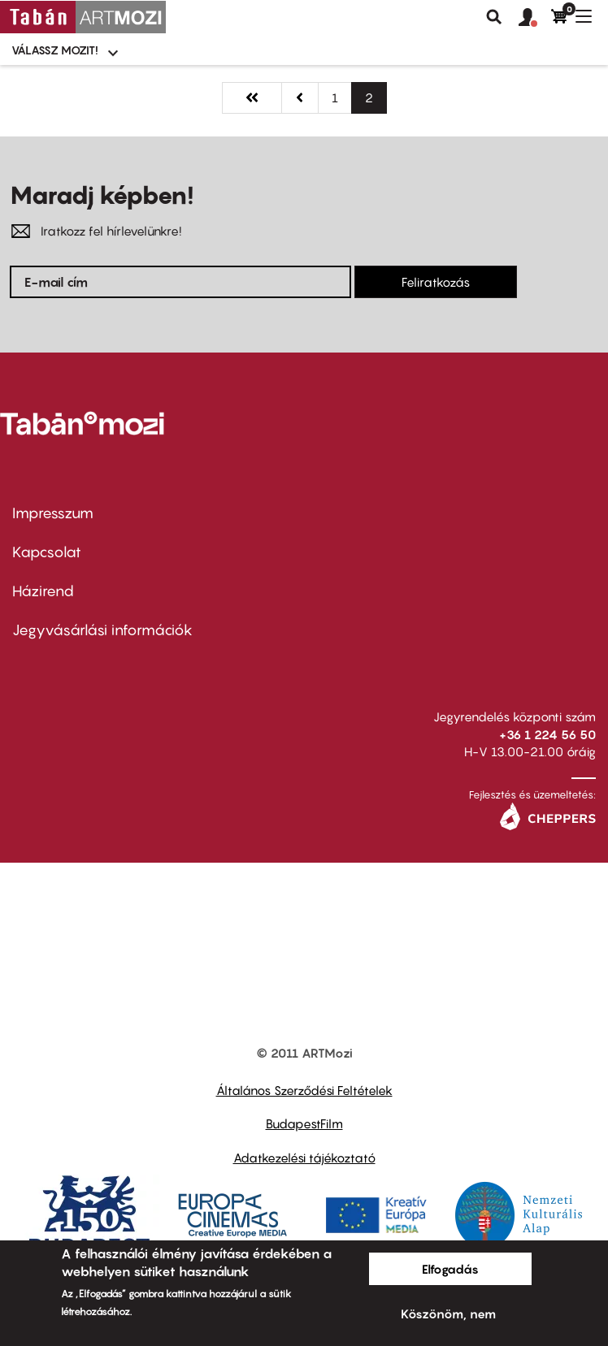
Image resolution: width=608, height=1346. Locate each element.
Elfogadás (450, 1269)
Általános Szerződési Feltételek (304, 1090)
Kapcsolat (46, 551)
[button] (535, 17)
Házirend (43, 590)
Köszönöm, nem (448, 1313)
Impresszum (52, 513)
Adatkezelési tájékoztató (304, 1157)
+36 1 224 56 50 (547, 734)
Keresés (494, 17)
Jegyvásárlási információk (102, 629)
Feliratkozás (436, 282)
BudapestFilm (304, 1123)
